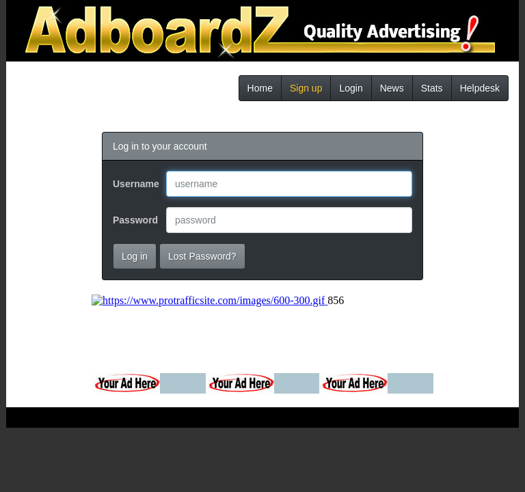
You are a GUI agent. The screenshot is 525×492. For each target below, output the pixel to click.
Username (134, 183)
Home (260, 88)
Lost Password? (202, 256)
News (392, 88)
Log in (135, 256)
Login (350, 88)
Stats (432, 88)
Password (134, 220)
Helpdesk (480, 88)
